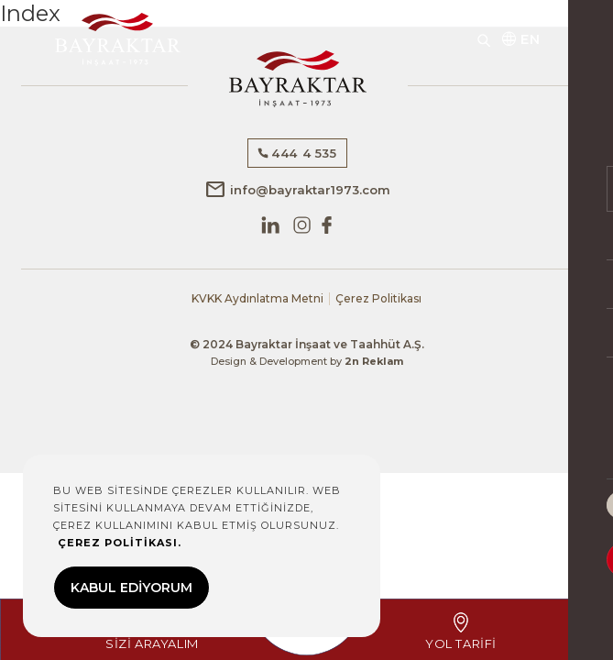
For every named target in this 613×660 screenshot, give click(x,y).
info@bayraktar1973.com (297, 190)
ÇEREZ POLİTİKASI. (119, 542)
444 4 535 (296, 153)
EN (520, 39)
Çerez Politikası (378, 298)
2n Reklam (374, 361)
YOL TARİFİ (461, 631)
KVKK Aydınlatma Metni (257, 298)
